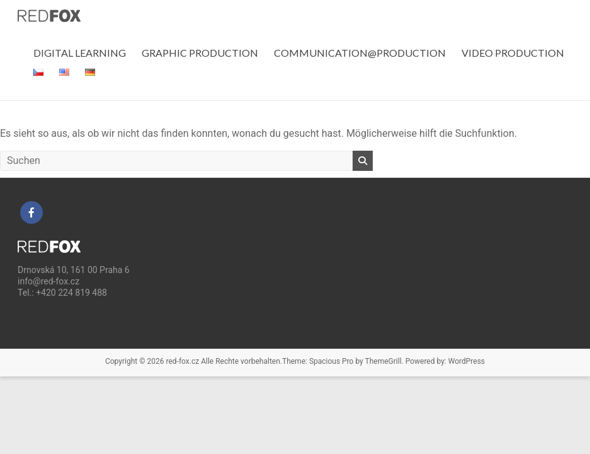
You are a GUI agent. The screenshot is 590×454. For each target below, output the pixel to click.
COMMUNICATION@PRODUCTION (360, 53)
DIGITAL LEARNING (79, 53)
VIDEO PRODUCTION (513, 53)
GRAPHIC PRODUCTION (200, 53)
